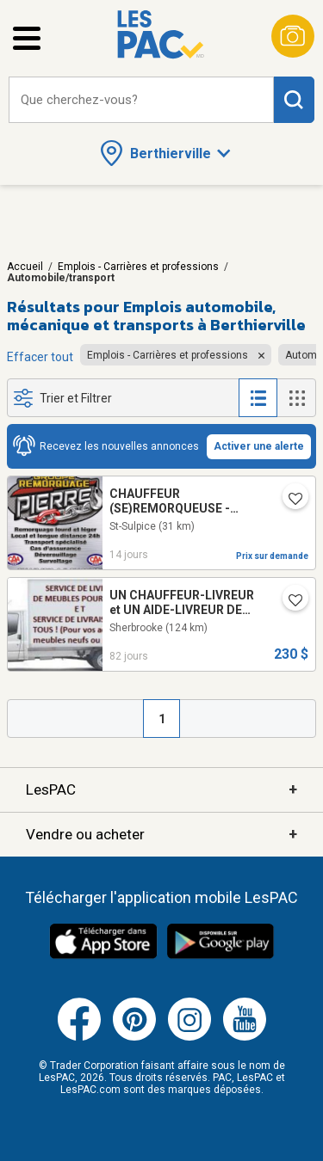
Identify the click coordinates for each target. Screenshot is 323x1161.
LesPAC (161, 789)
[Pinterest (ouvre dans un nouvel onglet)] (134, 1037)
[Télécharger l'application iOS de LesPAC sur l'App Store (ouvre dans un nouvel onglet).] (103, 956)
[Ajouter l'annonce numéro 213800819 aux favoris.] (288, 601)
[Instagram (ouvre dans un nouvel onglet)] (189, 1037)
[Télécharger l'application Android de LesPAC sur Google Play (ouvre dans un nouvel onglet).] (220, 956)
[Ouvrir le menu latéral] (27, 38)
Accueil (25, 267)
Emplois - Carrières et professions (138, 267)
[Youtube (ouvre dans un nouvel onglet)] (244, 1037)
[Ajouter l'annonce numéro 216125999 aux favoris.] (288, 499)
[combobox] (141, 100)
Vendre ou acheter (161, 834)
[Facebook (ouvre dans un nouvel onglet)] (79, 1037)
